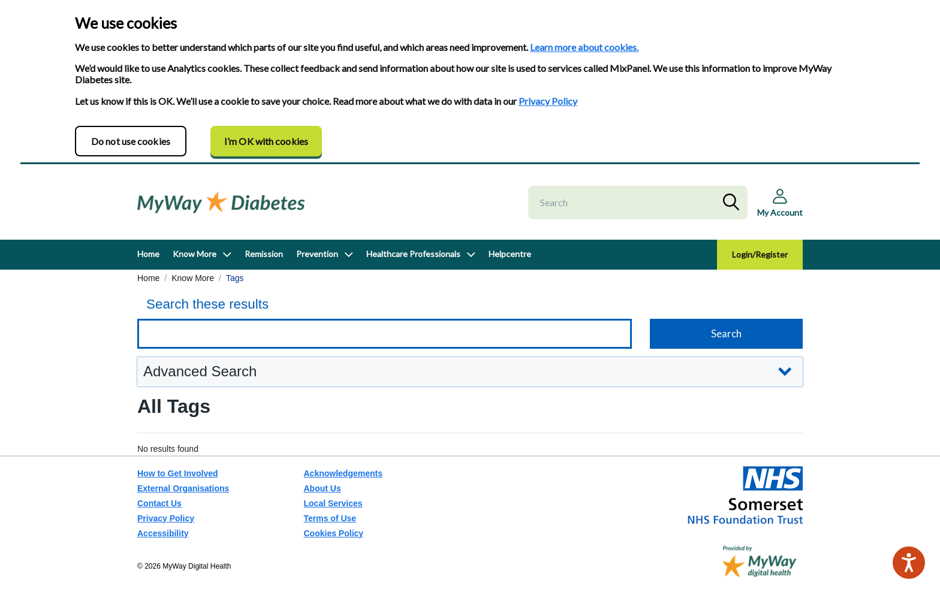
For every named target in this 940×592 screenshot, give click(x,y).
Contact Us (159, 503)
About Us (322, 488)
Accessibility (163, 533)
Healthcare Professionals (413, 254)
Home (148, 254)
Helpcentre (510, 254)
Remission (264, 254)
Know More (194, 254)
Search (734, 202)
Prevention (317, 254)
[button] (470, 371)
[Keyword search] (384, 334)
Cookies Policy (334, 533)
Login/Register (760, 254)
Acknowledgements (343, 473)
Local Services (333, 503)
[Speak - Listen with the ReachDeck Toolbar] (909, 562)
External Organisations (183, 488)
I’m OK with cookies (266, 141)
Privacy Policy (548, 101)
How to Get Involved (177, 473)
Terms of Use (330, 518)
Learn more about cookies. (584, 47)
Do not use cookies (130, 141)
